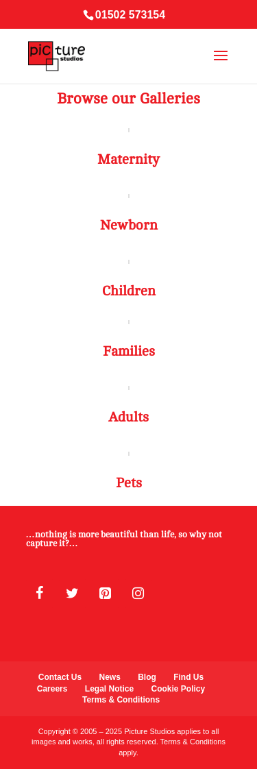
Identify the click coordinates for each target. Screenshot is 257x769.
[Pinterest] (105, 593)
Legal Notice (109, 689)
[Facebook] (39, 593)
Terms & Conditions (121, 700)
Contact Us (60, 677)
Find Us (188, 677)
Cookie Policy (178, 689)
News (109, 677)
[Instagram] (138, 593)
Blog (147, 677)
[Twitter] (72, 593)
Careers (52, 689)
